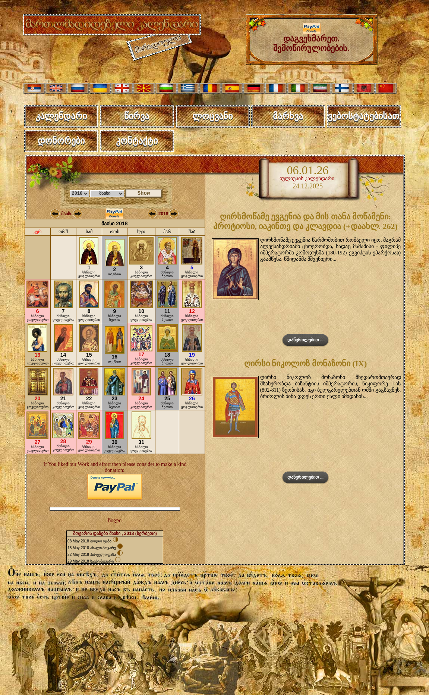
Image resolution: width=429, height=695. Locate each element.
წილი (115, 520)
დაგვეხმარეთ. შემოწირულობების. (311, 39)
